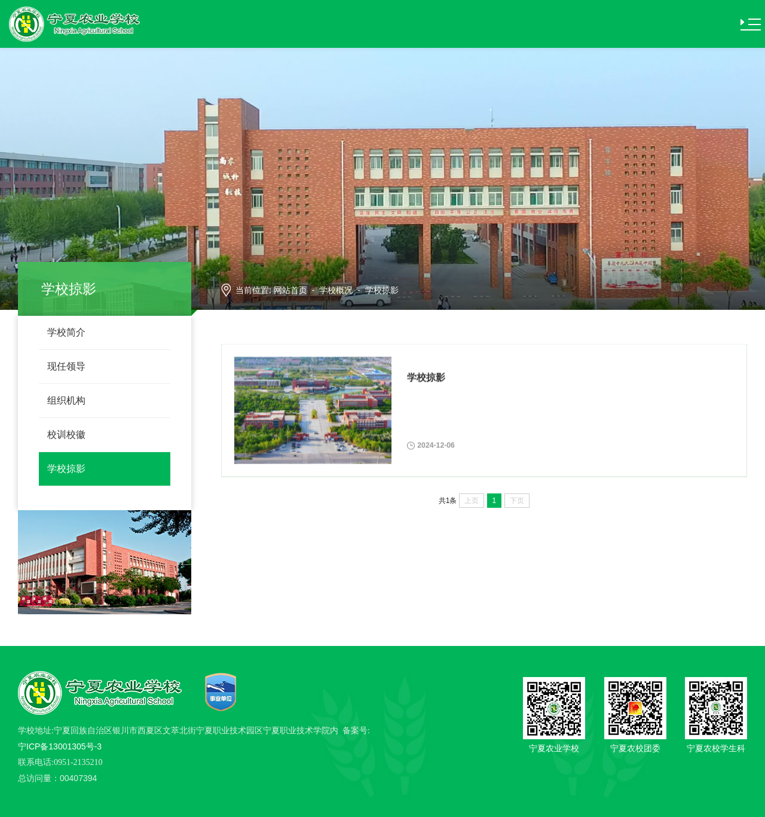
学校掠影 (66, 469)
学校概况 (336, 290)
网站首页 (290, 290)
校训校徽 (66, 434)
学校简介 (66, 332)
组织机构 (66, 400)
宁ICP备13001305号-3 (60, 746)
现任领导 (66, 366)
